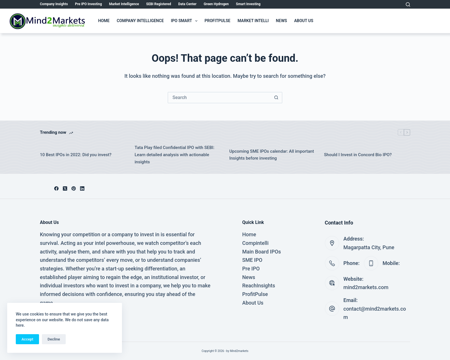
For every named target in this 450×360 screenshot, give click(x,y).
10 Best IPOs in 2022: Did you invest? (75, 154)
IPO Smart (185, 21)
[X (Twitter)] (65, 188)
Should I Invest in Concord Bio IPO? (358, 154)
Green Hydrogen (216, 4)
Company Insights (54, 4)
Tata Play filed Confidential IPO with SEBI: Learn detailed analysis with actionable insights (174, 154)
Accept (27, 339)
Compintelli (255, 243)
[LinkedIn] (82, 188)
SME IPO (252, 260)
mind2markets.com (366, 287)
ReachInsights (258, 285)
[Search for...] (219, 97)
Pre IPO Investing (88, 4)
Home (104, 20)
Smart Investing (248, 4)
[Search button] (276, 97)
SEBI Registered (158, 4)
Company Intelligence (140, 20)
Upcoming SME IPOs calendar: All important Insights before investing (271, 155)
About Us (303, 20)
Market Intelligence (124, 4)
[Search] (408, 4)
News (281, 20)
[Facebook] (56, 188)
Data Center (187, 4)
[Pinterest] (73, 188)
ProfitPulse (217, 20)
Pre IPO (251, 269)
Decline (54, 339)
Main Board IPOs (261, 252)
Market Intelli (253, 20)
